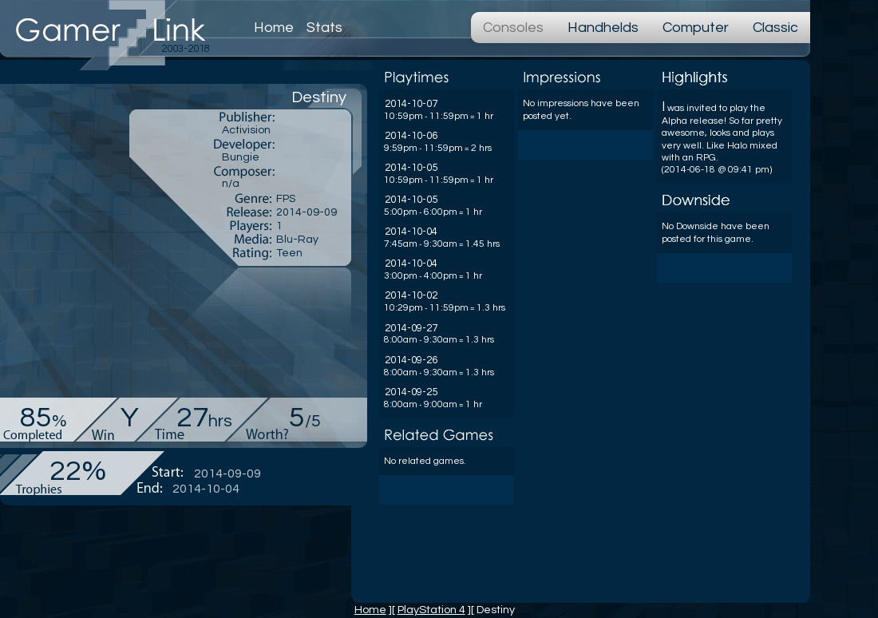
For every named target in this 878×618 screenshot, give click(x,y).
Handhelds (603, 27)
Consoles (513, 27)
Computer (695, 27)
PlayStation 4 (431, 610)
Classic (775, 27)
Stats (324, 28)
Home (274, 28)
